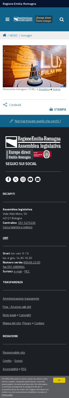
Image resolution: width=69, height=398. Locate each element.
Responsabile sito (14, 352)
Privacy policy (7, 395)
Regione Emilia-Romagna (19, 3)
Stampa (60, 109)
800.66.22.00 (32, 262)
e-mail (18, 271)
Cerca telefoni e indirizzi (17, 227)
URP (5, 238)
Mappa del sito (12, 323)
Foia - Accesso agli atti (17, 306)
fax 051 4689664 (14, 266)
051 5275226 (27, 222)
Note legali (9, 315)
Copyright (25, 315)
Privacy (26, 323)
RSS (23, 369)
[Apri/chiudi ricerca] (61, 19)
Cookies (39, 323)
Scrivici (18, 360)
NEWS (13, 35)
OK (59, 380)
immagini (26, 35)
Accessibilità (10, 369)
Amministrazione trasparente (21, 298)
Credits (7, 360)
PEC (27, 271)
